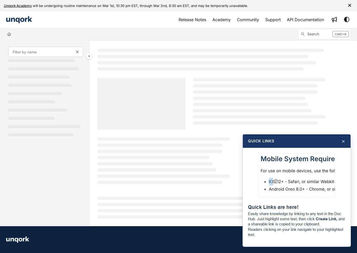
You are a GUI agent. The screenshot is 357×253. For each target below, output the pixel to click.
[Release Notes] (192, 20)
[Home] (9, 34)
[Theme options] (347, 19)
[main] (223, 133)
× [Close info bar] (349, 5)
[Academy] (221, 20)
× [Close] (343, 141)
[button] (324, 34)
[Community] (248, 20)
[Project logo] (19, 19)
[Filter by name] (45, 52)
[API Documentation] (305, 20)
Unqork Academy (18, 6)
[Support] (273, 20)
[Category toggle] (89, 56)
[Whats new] (334, 19)
